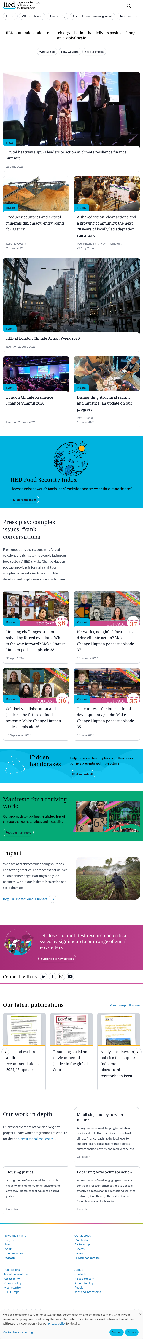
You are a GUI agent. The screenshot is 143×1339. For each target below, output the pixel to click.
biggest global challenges (36, 1139)
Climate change (32, 16)
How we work (70, 51)
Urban (10, 16)
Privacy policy (12, 1283)
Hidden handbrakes (87, 1257)
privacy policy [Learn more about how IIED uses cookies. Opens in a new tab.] (57, 1323)
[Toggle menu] (136, 6)
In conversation (14, 1253)
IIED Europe (11, 1292)
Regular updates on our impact (29, 899)
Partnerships (82, 1244)
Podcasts (9, 1257)
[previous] (5, 1051)
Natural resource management (92, 16)
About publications (16, 1274)
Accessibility (12, 1278)
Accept (131, 1332)
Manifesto (81, 1240)
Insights (9, 1240)
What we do (47, 51)
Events (8, 1248)
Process (79, 1248)
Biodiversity (57, 16)
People (78, 1287)
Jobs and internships (87, 1292)
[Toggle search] (129, 6)
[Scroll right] (136, 16)
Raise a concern (84, 1278)
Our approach (83, 1235)
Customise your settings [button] (18, 1332)
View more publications (125, 1005)
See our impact (94, 51)
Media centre (12, 1287)
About (78, 1269)
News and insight (15, 1235)
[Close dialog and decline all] (140, 1312)
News (7, 1244)
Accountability (83, 1283)
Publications (12, 1269)
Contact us (81, 1274)
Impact (78, 1253)
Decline (116, 1332)
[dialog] (71, 1324)
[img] (138, 1051)
